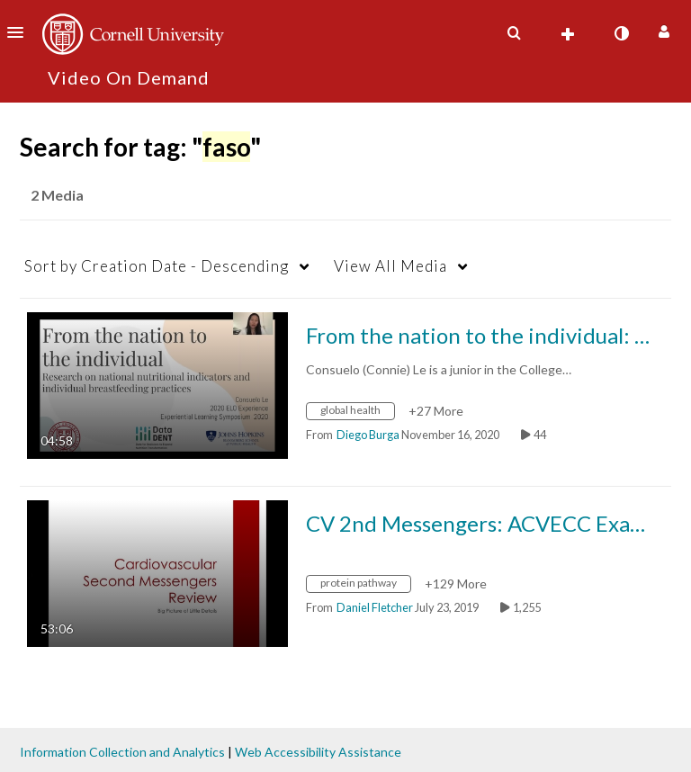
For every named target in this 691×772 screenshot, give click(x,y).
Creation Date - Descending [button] (156, 265)
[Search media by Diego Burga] (368, 434)
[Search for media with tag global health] (357, 412)
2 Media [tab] (57, 194)
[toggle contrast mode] (620, 33)
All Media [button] (390, 265)
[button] (20, 32)
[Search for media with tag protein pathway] (365, 585)
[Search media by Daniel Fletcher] (375, 607)
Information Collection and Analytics (122, 751)
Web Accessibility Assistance (318, 751)
